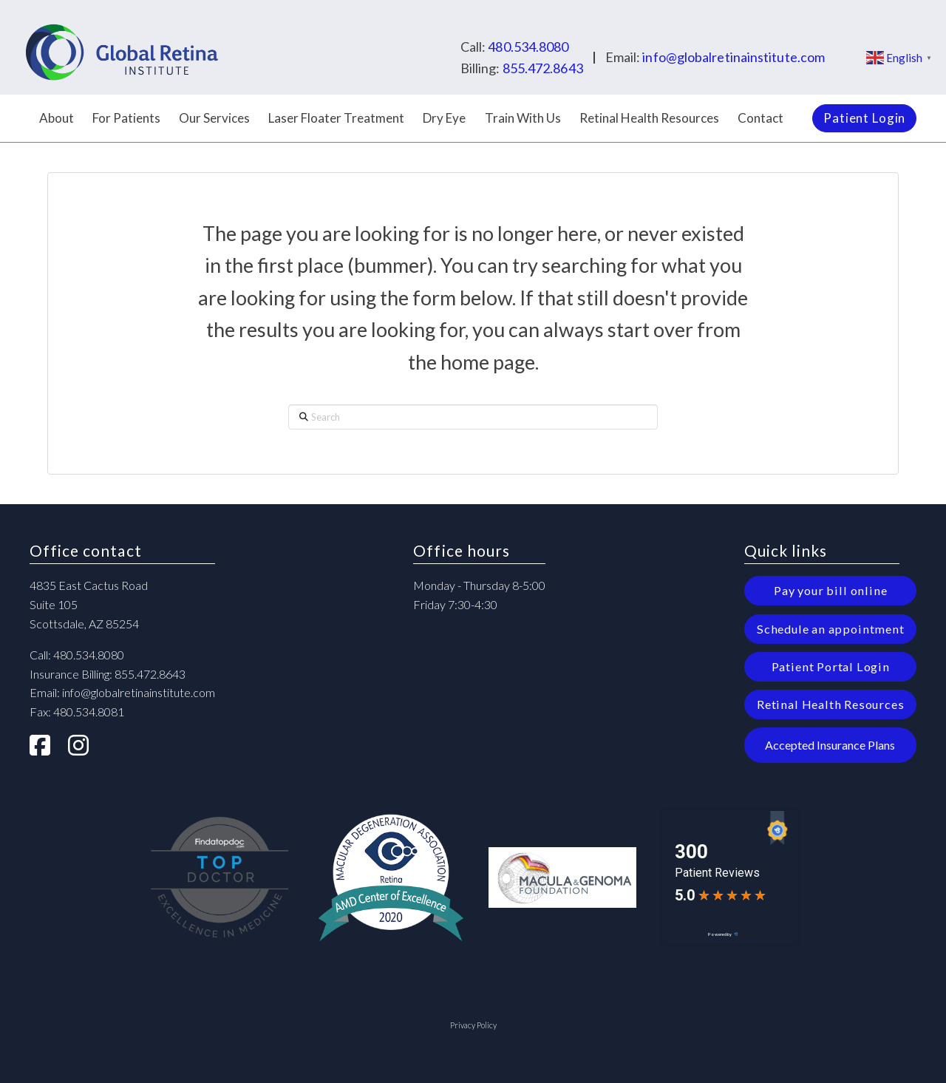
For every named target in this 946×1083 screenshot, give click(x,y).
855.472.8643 (543, 68)
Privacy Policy (473, 1025)
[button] (830, 745)
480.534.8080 (528, 46)
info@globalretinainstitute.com (733, 57)
